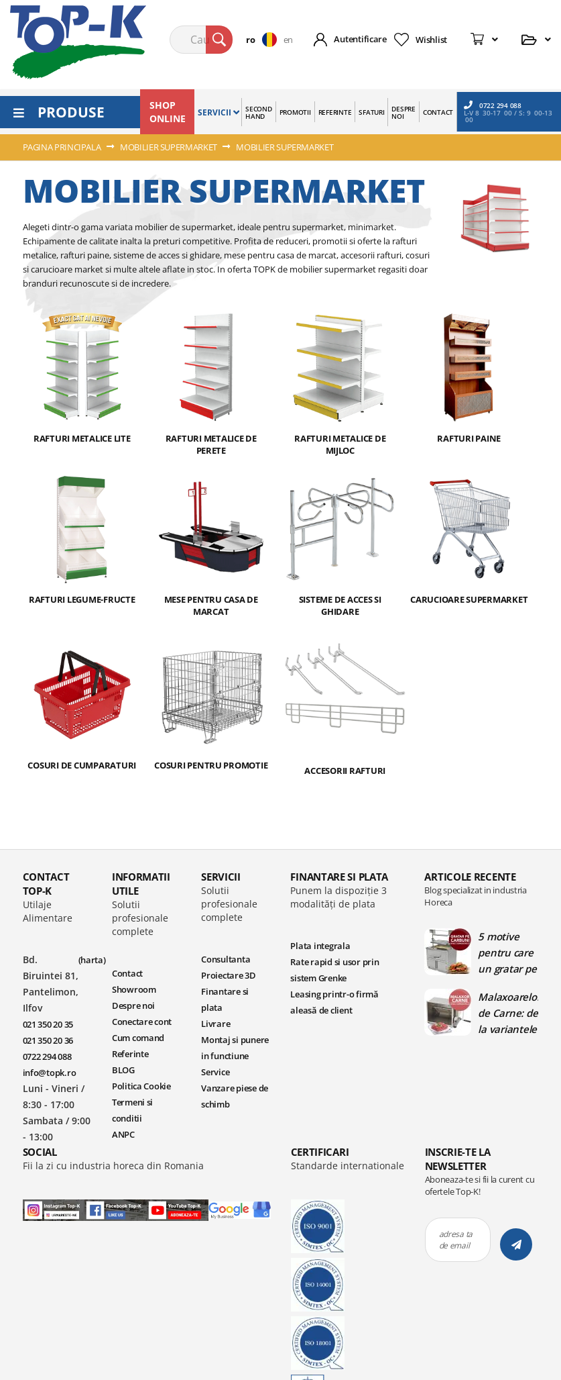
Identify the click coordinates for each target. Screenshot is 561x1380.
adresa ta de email (456, 1239)
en (288, 40)
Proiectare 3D (228, 975)
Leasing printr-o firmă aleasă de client (334, 1002)
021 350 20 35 (48, 1024)
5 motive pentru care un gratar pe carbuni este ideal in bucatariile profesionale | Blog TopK (507, 952)
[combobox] (201, 40)
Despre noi (133, 1005)
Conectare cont (142, 1022)
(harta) (92, 960)
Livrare (215, 1024)
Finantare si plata (225, 999)
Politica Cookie (141, 1086)
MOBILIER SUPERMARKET (169, 147)
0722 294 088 (492, 105)
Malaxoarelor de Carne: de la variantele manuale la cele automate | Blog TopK (508, 1013)
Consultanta (225, 959)
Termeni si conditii (132, 1110)
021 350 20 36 (48, 1040)
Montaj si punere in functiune (235, 1048)
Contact (127, 973)
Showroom (134, 989)
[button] (264, 39)
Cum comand (138, 1038)
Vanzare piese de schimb (234, 1096)
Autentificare (360, 39)
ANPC (123, 1134)
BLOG (123, 1070)
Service (215, 1072)
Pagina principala (63, 147)
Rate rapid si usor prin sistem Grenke (334, 970)
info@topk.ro (49, 1073)
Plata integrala (320, 946)
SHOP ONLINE (167, 112)
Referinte (130, 1054)
